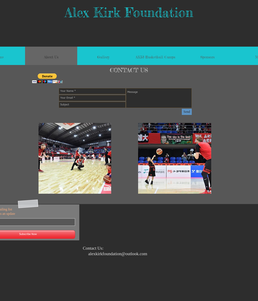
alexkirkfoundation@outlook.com (117, 253)
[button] (47, 78)
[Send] (187, 112)
